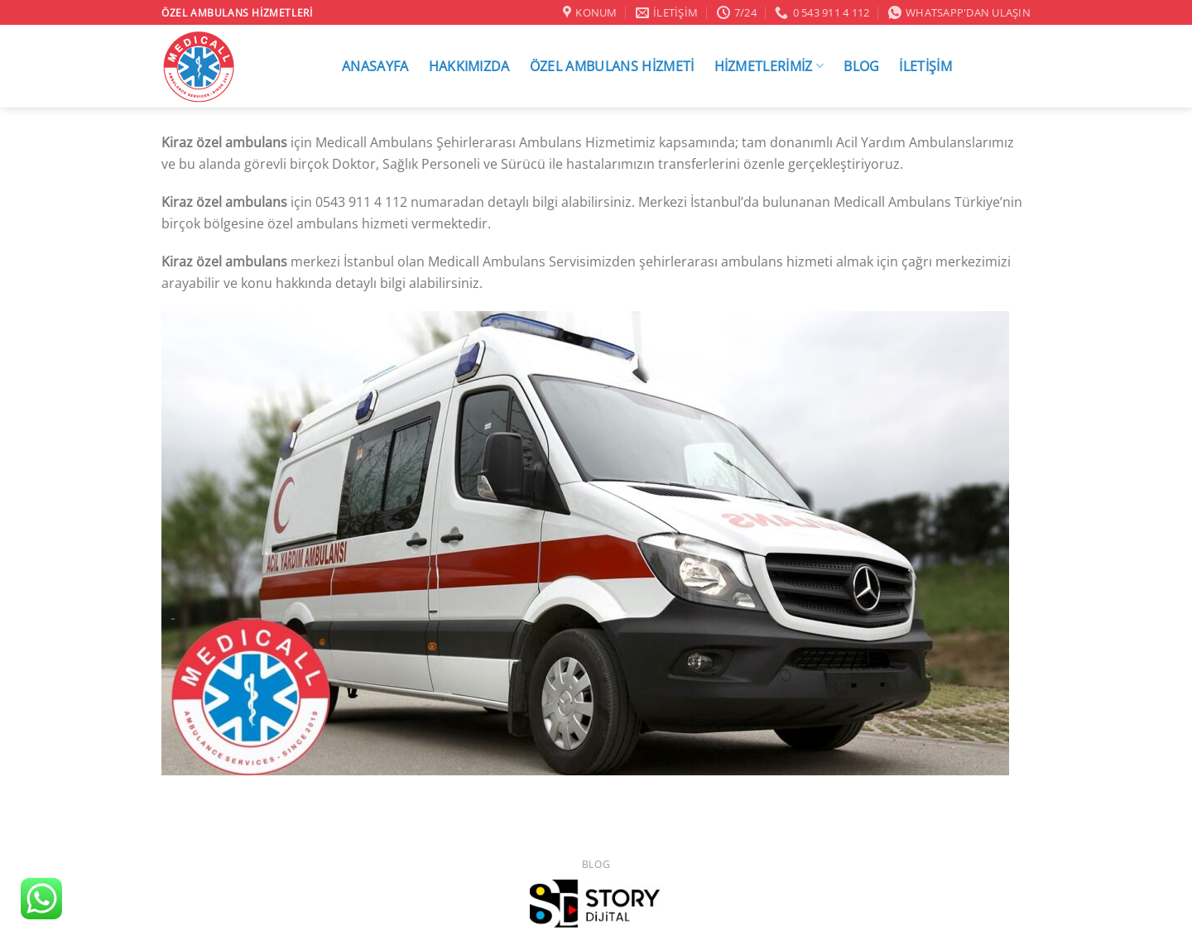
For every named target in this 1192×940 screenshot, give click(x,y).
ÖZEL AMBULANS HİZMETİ (612, 66)
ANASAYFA (375, 66)
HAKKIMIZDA (469, 66)
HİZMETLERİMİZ (769, 66)
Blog (596, 864)
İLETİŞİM (925, 66)
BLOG (861, 66)
